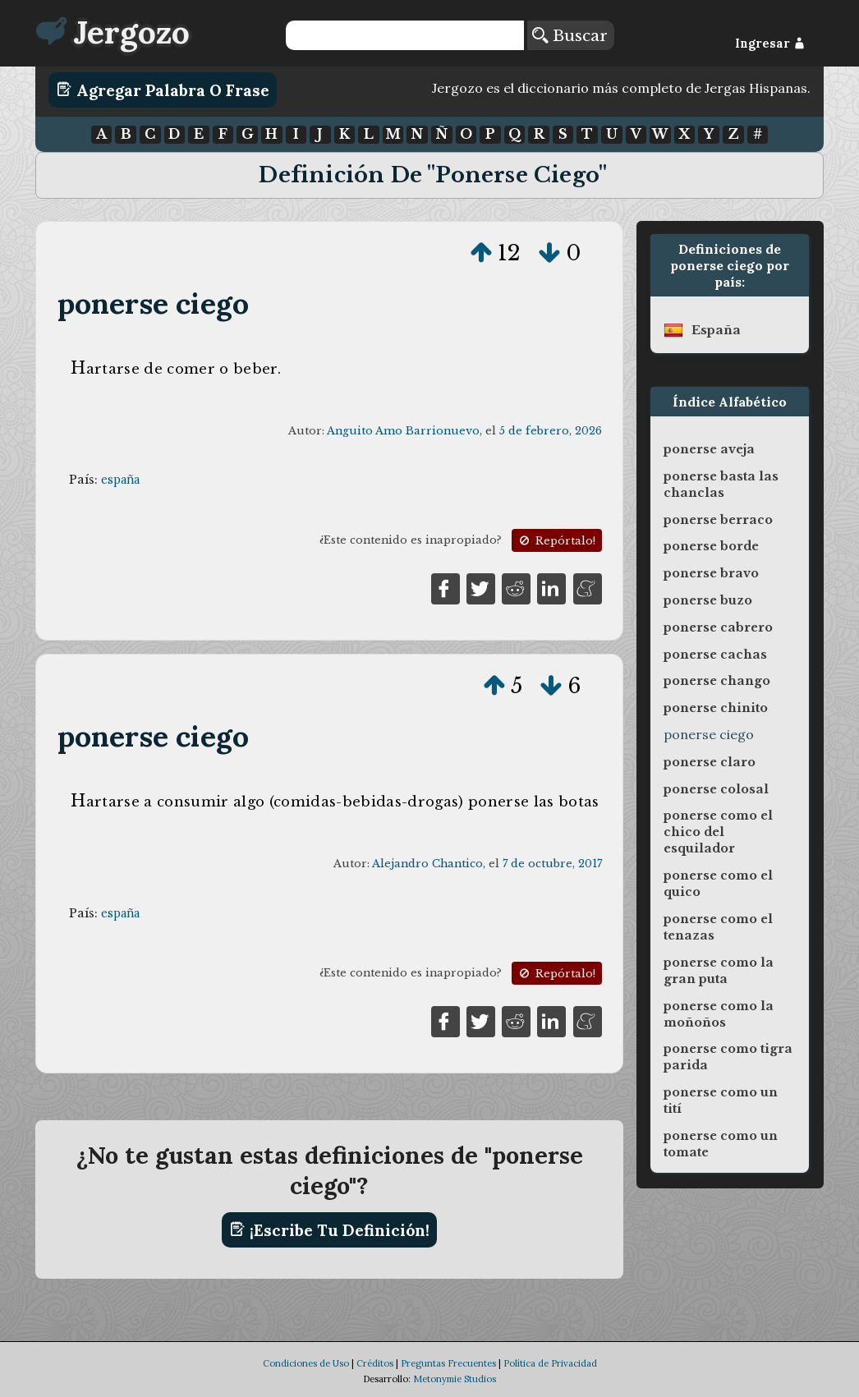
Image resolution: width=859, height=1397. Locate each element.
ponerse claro (710, 762)
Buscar (570, 35)
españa (120, 479)
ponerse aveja (709, 449)
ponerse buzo (708, 600)
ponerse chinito (716, 708)
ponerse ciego (153, 303)
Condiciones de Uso (306, 1363)
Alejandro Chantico (427, 863)
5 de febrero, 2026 (550, 431)
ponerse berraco (718, 519)
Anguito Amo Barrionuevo (403, 431)
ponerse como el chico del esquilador (718, 832)
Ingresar (770, 43)
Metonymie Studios (454, 1379)
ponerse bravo (711, 573)
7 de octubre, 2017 (552, 863)
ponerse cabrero (718, 627)
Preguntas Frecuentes (448, 1363)
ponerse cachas (715, 654)
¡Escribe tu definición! (330, 1229)
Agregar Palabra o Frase (163, 89)
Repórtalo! (556, 541)
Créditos (374, 1363)
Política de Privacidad (550, 1363)
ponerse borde (711, 546)
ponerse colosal (716, 789)
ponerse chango (717, 680)
